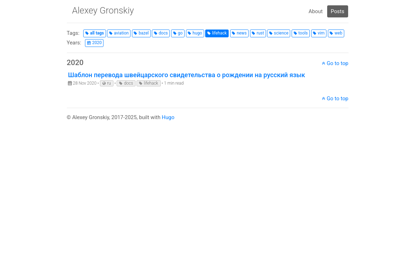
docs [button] (163, 33)
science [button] (281, 33)
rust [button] (260, 33)
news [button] (242, 33)
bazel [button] (144, 33)
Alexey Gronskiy (103, 10)
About (316, 11)
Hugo (168, 117)
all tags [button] (97, 33)
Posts (337, 11)
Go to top (335, 63)
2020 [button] (97, 42)
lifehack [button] (219, 33)
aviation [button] (121, 33)
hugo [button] (197, 33)
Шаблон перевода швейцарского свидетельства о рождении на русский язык (186, 75)
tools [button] (303, 33)
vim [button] (321, 33)
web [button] (338, 33)
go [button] (180, 33)
